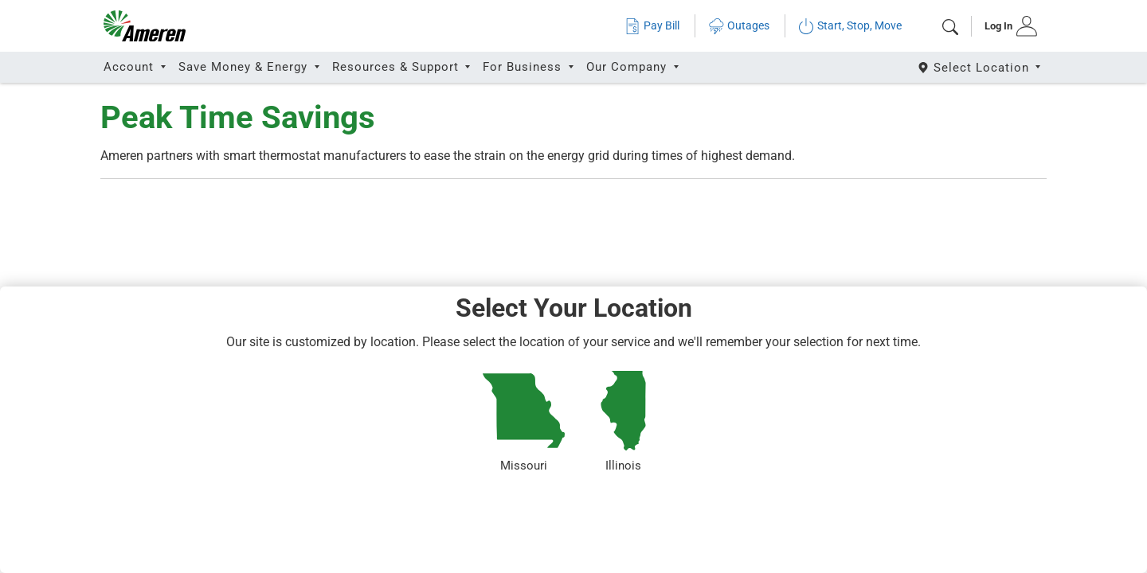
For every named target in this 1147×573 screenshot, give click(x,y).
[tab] (1005, 26)
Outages (738, 26)
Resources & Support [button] (397, 67)
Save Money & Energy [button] (244, 67)
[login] (1005, 26)
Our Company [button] (628, 67)
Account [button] (131, 67)
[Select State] (980, 67)
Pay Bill (651, 26)
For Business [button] (524, 67)
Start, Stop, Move (850, 26)
